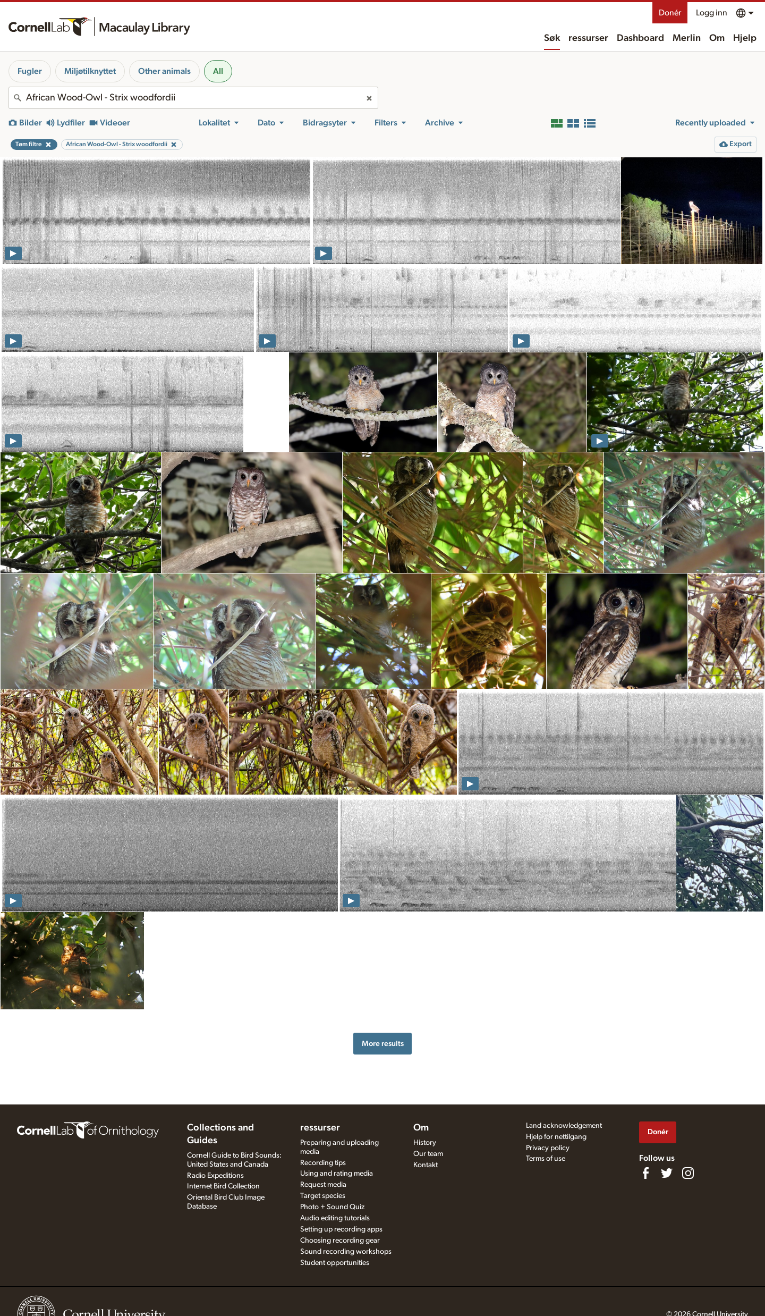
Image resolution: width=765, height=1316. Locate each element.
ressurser (588, 38)
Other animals (164, 71)
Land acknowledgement (564, 1125)
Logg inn (711, 13)
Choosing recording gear (340, 1240)
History (424, 1142)
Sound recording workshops (346, 1251)
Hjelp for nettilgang (556, 1137)
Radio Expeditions (215, 1175)
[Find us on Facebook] (645, 1173)
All (218, 71)
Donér (670, 13)
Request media (323, 1184)
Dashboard (640, 38)
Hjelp (744, 38)
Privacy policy (548, 1148)
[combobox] (193, 97)
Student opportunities (334, 1263)
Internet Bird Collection (223, 1186)
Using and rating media (336, 1173)
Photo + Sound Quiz (332, 1207)
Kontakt (425, 1165)
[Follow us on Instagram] (688, 1173)
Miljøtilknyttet (90, 71)
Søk (552, 38)
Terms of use (545, 1158)
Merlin (687, 38)
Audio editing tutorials (335, 1218)
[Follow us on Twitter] (666, 1173)
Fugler (30, 71)
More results (383, 1044)
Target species (322, 1196)
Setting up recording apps (341, 1229)
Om (717, 38)
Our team (428, 1154)
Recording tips (323, 1163)
